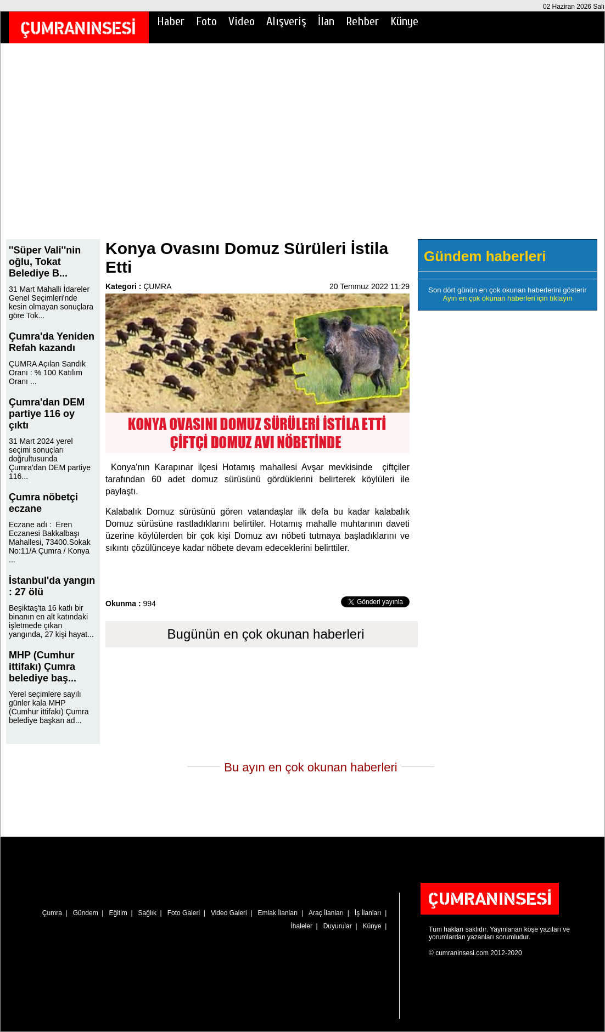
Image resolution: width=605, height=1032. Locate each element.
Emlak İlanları (278, 913)
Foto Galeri (183, 913)
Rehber (362, 21)
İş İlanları (368, 913)
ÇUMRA (157, 286)
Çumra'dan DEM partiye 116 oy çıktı (47, 414)
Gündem (85, 913)
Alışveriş (286, 21)
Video (241, 21)
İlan (326, 21)
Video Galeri (229, 913)
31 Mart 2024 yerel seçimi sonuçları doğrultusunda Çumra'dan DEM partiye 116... (50, 459)
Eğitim (118, 913)
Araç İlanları (326, 913)
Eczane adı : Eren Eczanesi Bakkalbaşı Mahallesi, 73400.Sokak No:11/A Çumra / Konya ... (50, 542)
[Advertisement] (302, 148)
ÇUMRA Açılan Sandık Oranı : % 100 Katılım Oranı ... (47, 372)
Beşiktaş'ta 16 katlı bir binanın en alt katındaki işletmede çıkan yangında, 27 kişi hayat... (51, 621)
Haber (170, 21)
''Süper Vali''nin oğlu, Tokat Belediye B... (45, 262)
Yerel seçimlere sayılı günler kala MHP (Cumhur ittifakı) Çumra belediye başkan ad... (48, 707)
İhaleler (301, 926)
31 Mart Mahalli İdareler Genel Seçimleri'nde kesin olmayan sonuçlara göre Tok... (51, 302)
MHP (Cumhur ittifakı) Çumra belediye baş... (42, 667)
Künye (404, 21)
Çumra (52, 913)
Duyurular (337, 926)
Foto (206, 21)
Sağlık (147, 913)
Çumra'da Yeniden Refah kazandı (51, 342)
